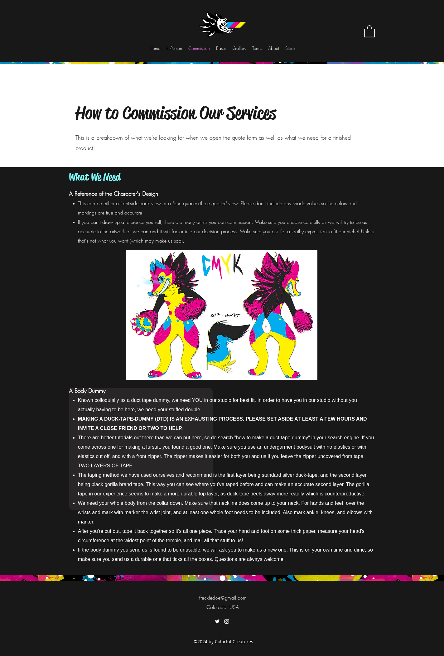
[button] (369, 31)
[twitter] (217, 621)
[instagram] (227, 621)
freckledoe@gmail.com (223, 597)
